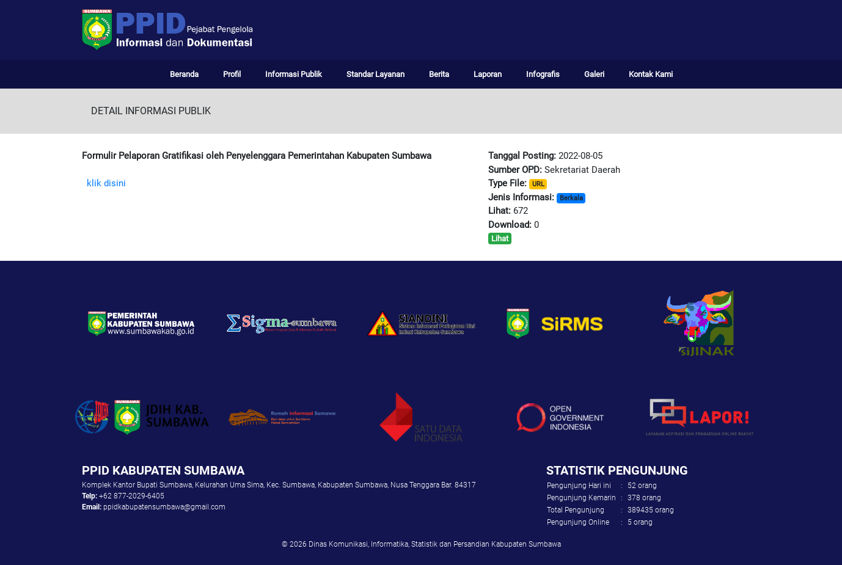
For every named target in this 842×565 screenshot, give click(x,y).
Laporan (488, 74)
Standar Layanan (375, 74)
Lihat (499, 238)
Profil (232, 74)
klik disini (106, 183)
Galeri (594, 74)
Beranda (184, 74)
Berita (439, 74)
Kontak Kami (651, 74)
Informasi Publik (293, 74)
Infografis (543, 74)
